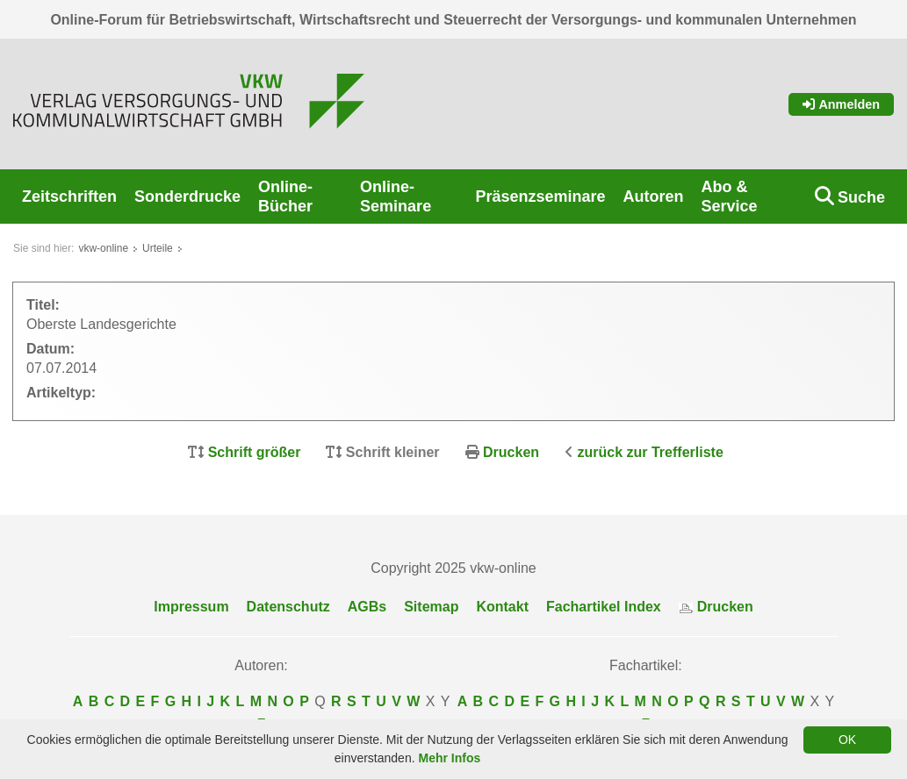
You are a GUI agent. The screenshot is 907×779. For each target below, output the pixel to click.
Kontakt (502, 606)
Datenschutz (288, 606)
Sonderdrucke (187, 196)
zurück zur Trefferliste (650, 452)
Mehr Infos (449, 758)
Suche (861, 197)
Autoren (653, 196)
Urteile (157, 248)
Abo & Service (730, 196)
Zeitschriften (69, 196)
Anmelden (841, 104)
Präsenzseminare (540, 196)
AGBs (367, 606)
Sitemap (431, 606)
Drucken (511, 452)
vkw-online (103, 248)
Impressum (191, 606)
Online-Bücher (285, 196)
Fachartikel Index (603, 606)
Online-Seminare (395, 196)
